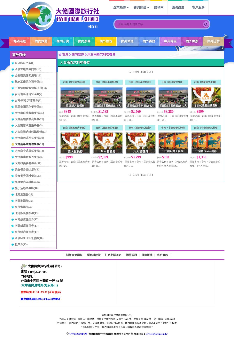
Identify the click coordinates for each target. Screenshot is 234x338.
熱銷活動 (19, 41)
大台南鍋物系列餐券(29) (29, 119)
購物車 (159, 7)
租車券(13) (21, 244)
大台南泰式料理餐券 (101, 54)
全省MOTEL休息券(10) (29, 238)
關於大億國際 (74, 254)
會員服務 (140, 7)
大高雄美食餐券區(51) (28, 163)
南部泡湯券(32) (24, 200)
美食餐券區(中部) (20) (28, 175)
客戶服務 (198, 7)
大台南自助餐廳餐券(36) (29, 112)
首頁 (65, 54)
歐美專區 (170, 41)
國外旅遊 (106, 41)
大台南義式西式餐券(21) (29, 137)
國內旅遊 (41, 41)
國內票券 (84, 41)
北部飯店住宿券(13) (27, 213)
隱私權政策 (94, 254)
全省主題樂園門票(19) (28, 69)
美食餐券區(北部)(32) (28, 169)
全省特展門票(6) (25, 63)
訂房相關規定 (113, 254)
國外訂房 (213, 41)
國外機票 (192, 41)
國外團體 (149, 41)
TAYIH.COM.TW (78, 334)
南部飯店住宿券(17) (27, 225)
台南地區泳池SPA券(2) (28, 94)
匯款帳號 (147, 254)
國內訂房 (63, 41)
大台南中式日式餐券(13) (29, 150)
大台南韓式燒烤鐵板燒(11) (31, 131)
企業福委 (119, 7)
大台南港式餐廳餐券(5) (29, 125)
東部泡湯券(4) (23, 206)
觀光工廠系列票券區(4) (29, 81)
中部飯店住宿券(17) (27, 219)
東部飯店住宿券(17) (27, 231)
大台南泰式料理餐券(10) (29, 144)
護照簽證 (178, 7)
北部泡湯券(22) (24, 194)
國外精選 (127, 41)
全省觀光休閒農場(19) (28, 75)
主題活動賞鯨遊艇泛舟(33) (31, 88)
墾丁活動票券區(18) (27, 188)
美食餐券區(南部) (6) (27, 182)
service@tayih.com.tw (157, 334)
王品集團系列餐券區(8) (29, 106)
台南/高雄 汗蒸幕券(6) (28, 100)
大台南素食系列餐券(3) (29, 157)
